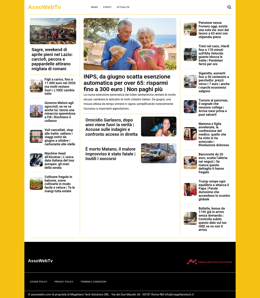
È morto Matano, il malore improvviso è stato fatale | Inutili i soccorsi (110, 154)
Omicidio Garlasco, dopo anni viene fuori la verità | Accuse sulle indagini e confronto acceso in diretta (111, 127)
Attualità (123, 7)
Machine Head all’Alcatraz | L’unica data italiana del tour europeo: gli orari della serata (59, 160)
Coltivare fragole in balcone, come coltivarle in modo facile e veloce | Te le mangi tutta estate (60, 184)
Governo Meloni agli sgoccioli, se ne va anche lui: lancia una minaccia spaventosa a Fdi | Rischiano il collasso (60, 112)
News (94, 7)
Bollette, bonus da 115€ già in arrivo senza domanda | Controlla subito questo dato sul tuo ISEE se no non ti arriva (213, 219)
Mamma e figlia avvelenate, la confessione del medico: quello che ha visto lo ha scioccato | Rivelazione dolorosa (214, 134)
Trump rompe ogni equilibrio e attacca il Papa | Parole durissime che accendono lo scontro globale (214, 190)
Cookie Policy (38, 281)
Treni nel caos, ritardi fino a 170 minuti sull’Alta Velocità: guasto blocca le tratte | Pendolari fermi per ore (214, 55)
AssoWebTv (44, 7)
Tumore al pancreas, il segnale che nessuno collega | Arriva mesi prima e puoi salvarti (213, 107)
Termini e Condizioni (93, 281)
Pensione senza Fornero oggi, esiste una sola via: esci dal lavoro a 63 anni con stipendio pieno (214, 30)
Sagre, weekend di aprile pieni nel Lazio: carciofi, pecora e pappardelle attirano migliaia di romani (52, 59)
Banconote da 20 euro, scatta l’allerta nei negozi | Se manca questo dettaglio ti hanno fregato (213, 163)
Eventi (107, 7)
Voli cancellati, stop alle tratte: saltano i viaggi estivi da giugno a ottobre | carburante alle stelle (60, 137)
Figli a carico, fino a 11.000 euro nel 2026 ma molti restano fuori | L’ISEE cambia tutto (60, 86)
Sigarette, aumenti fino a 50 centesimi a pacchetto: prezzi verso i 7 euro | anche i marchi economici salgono (214, 82)
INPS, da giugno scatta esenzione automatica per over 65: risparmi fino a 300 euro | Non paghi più (127, 83)
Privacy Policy (64, 281)
